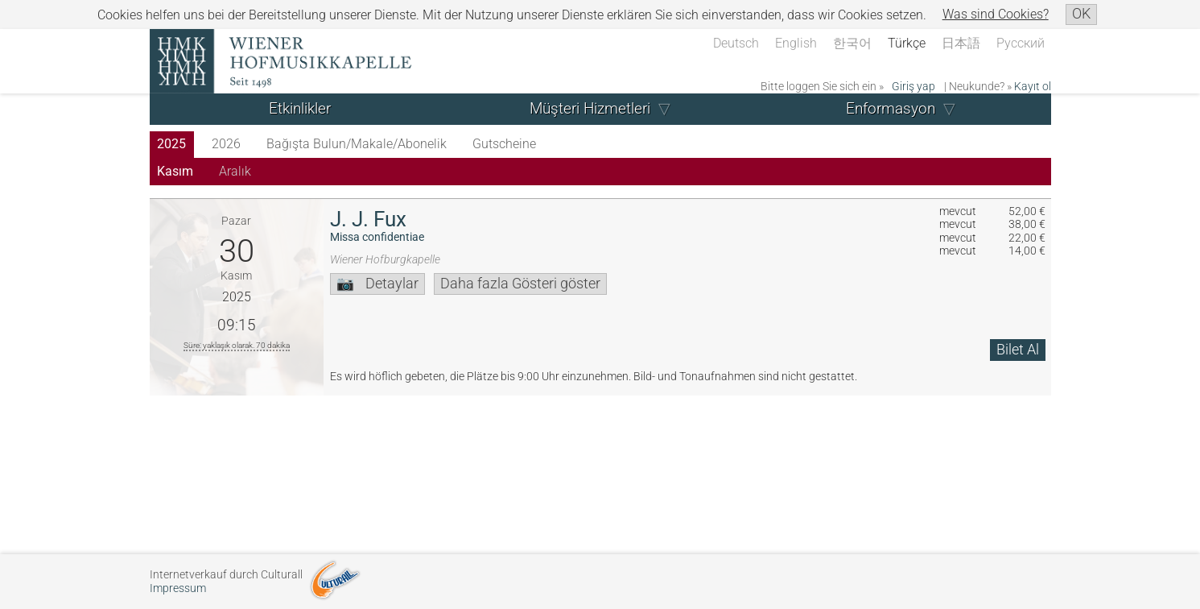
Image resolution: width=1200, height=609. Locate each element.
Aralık (235, 171)
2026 (226, 143)
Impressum (178, 588)
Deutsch (736, 43)
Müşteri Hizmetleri (590, 108)
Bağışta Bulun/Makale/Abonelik (356, 143)
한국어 (852, 43)
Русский (1020, 43)
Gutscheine (504, 143)
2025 (171, 143)
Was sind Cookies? (995, 14)
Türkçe (907, 43)
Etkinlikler (300, 108)
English (796, 43)
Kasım (175, 171)
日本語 (961, 43)
